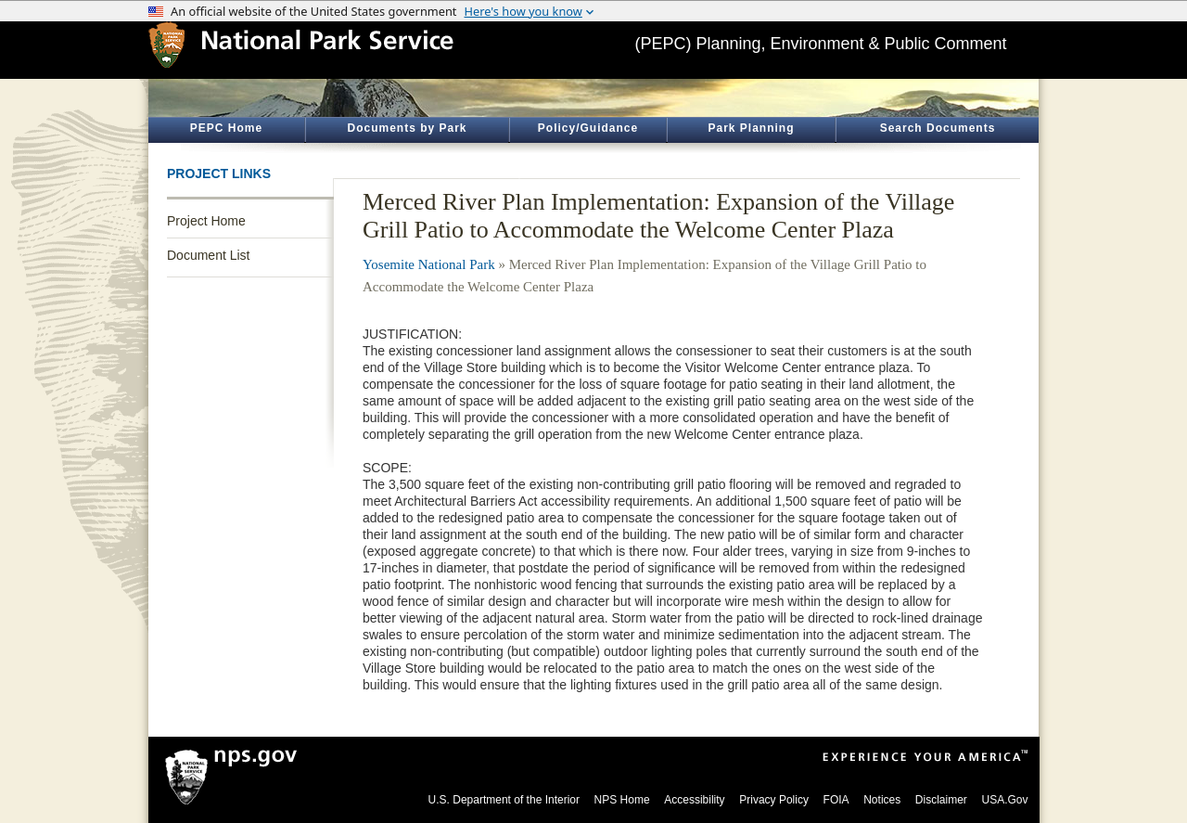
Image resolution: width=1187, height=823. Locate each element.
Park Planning (751, 128)
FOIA (836, 799)
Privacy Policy (774, 799)
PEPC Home (226, 128)
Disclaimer (941, 799)
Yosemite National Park (429, 264)
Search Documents (938, 128)
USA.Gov (1004, 799)
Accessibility (694, 799)
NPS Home (622, 799)
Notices (881, 799)
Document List (208, 255)
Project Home (206, 220)
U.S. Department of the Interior (504, 799)
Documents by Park (406, 128)
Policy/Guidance (588, 128)
